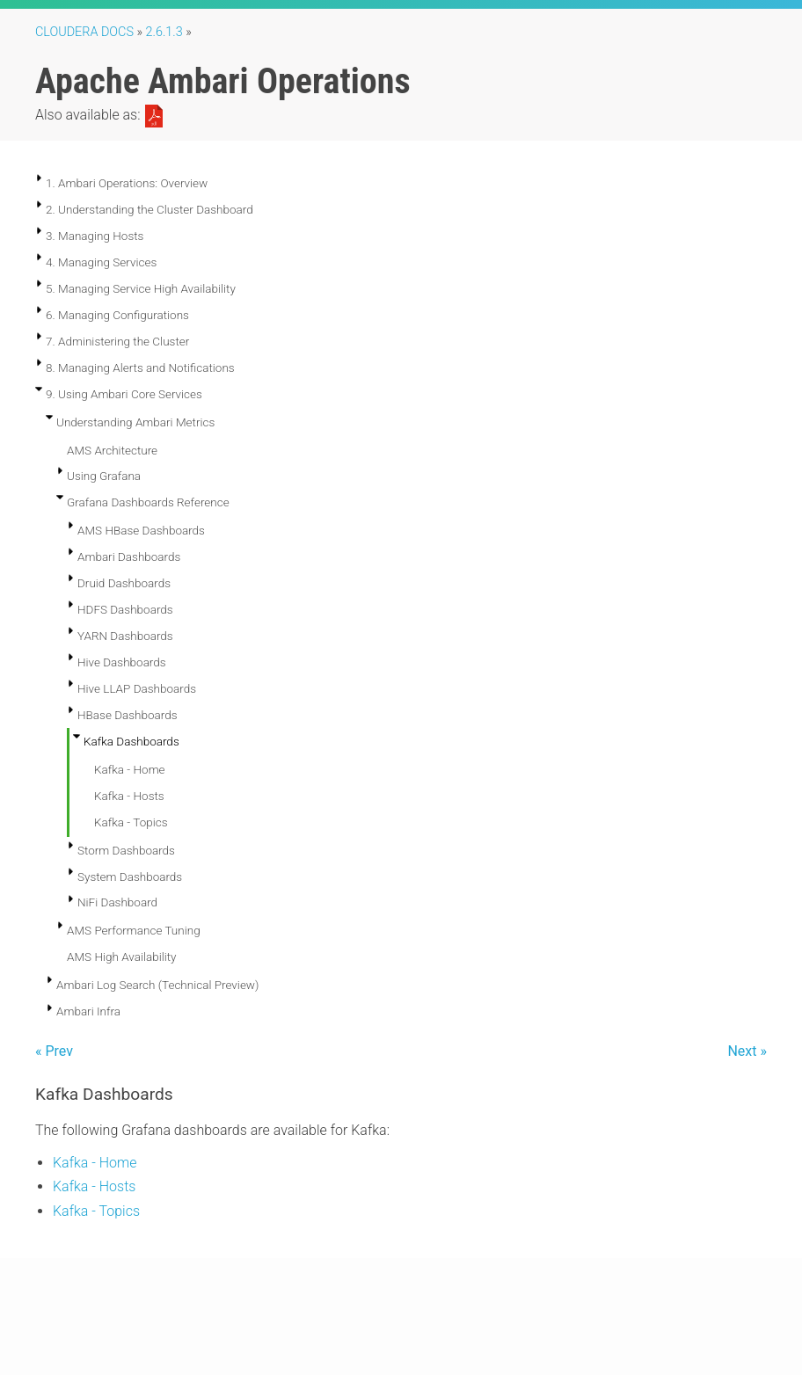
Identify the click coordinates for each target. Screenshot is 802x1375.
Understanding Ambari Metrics (135, 422)
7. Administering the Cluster (117, 341)
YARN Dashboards (125, 636)
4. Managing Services (101, 262)
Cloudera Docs (84, 32)
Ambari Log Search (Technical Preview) (157, 985)
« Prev (54, 1051)
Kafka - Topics (131, 822)
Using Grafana (104, 476)
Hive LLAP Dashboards (136, 688)
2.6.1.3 (164, 32)
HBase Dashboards (127, 715)
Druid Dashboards (124, 583)
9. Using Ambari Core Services (124, 394)
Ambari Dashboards (128, 556)
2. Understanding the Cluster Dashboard (149, 209)
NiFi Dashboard (117, 902)
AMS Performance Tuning (133, 930)
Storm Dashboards (126, 850)
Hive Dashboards (121, 662)
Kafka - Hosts (129, 796)
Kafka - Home (129, 769)
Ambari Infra (88, 1011)
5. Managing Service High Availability (141, 288)
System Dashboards (129, 876)
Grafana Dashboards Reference (148, 502)
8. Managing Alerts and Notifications (140, 367)
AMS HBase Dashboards (141, 530)
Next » (747, 1051)
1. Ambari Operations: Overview (127, 183)
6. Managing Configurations (117, 315)
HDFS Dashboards (125, 609)
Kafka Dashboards (131, 741)
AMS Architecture (112, 450)
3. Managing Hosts (94, 236)
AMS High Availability (122, 956)
